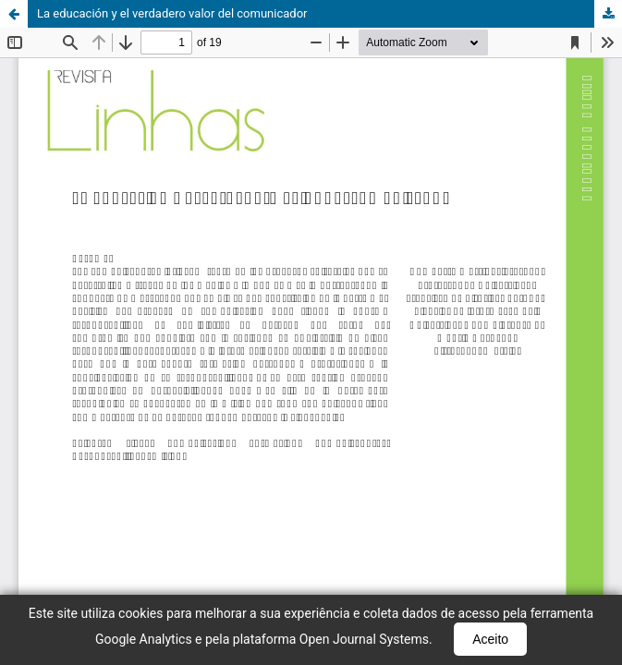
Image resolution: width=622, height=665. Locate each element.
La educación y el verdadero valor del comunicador (172, 13)
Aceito (490, 639)
